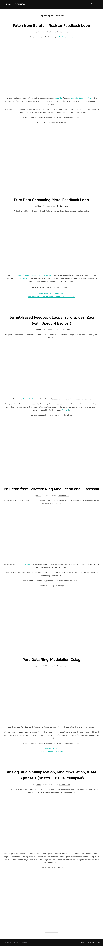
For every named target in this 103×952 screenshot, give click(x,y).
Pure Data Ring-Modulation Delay (51, 665)
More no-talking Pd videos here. (51, 294)
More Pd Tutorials (51, 754)
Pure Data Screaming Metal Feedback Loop (51, 199)
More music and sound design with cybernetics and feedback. (51, 297)
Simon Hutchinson (15, 4)
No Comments (62, 32)
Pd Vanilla (23, 278)
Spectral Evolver (29, 399)
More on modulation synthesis (51, 757)
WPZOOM (96, 948)
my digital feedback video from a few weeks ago (33, 275)
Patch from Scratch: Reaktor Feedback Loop (51, 25)
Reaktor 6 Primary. (66, 37)
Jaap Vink (59, 98)
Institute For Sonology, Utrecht (81, 98)
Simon (40, 32)
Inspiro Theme (86, 948)
